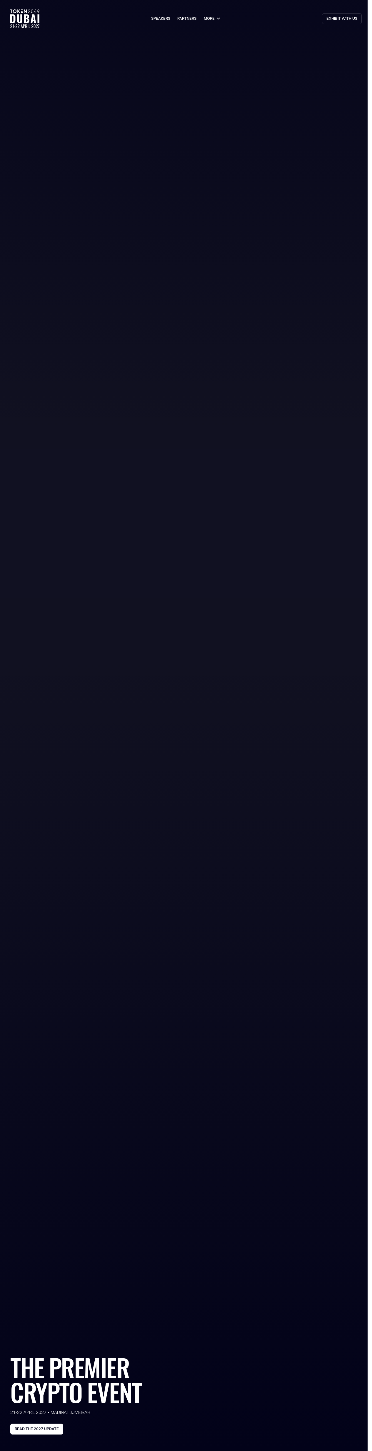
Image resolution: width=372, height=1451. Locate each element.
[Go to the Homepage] (24, 18)
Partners (186, 18)
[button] (212, 18)
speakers (160, 18)
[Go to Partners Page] (342, 18)
